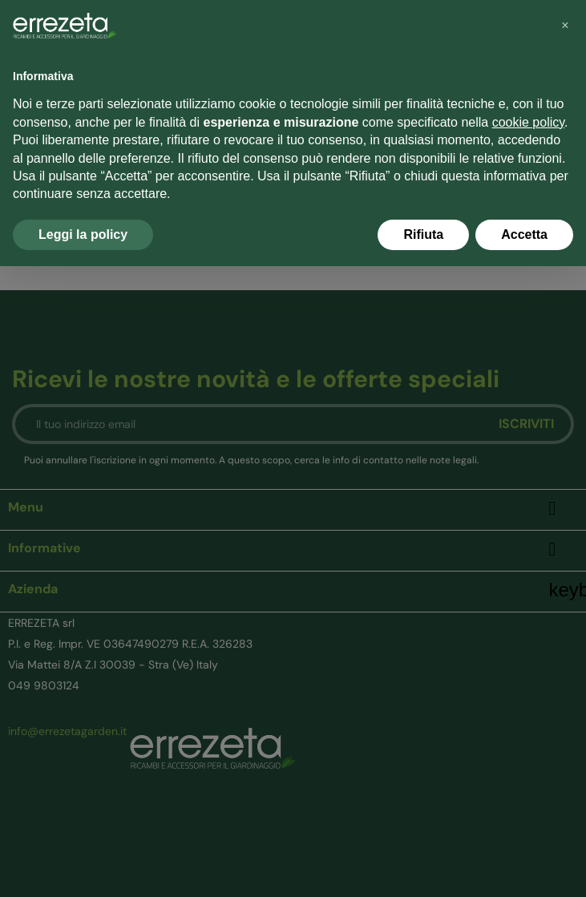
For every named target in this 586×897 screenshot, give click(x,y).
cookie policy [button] (528, 122)
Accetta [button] (524, 234)
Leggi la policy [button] (82, 234)
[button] (565, 25)
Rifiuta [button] (423, 234)
